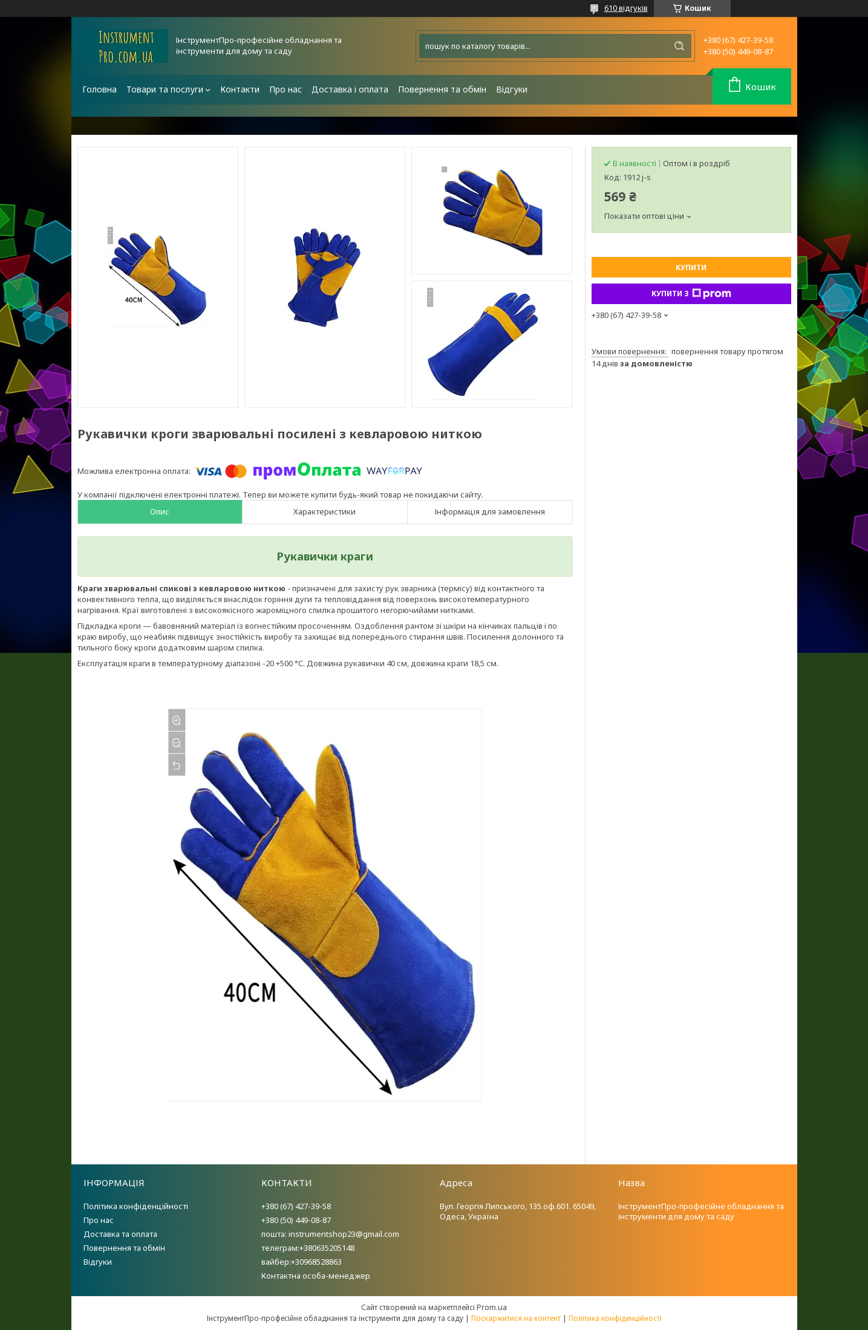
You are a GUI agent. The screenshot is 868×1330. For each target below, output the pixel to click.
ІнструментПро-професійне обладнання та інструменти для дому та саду (701, 1211)
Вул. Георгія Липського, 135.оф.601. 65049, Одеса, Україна (518, 1211)
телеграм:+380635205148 (307, 1247)
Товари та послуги (164, 89)
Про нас (285, 89)
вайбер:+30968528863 (301, 1261)
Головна (99, 89)
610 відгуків (626, 7)
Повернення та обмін (442, 89)
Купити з (691, 293)
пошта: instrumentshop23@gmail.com (330, 1233)
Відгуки (511, 89)
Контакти (239, 89)
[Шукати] (679, 46)
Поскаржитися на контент (516, 1318)
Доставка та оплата (120, 1233)
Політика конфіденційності (135, 1206)
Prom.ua (492, 1307)
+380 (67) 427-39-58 (296, 1206)
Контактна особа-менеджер (315, 1275)
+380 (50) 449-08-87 (296, 1220)
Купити (691, 267)
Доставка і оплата (350, 89)
